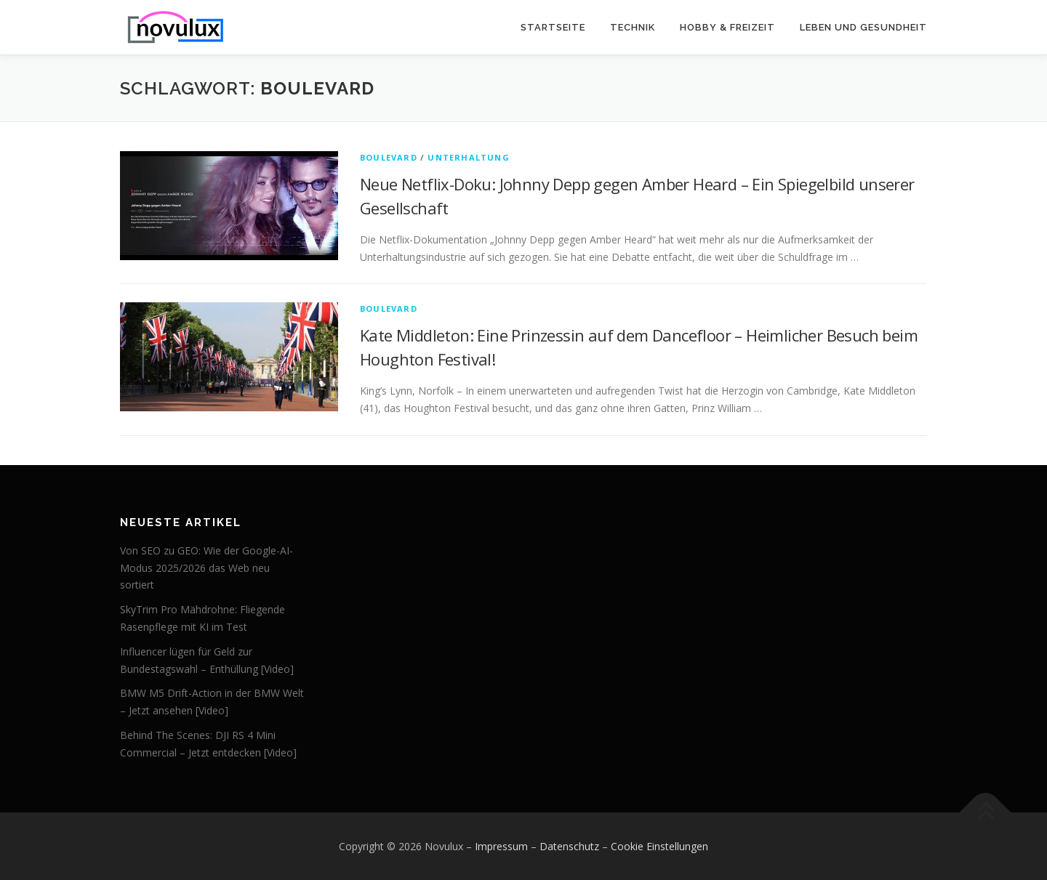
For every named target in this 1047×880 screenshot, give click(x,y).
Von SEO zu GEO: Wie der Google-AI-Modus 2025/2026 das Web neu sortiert (206, 568)
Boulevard (388, 157)
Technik (632, 27)
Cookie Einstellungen (659, 846)
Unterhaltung (468, 157)
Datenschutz (569, 846)
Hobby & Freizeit (727, 27)
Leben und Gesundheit (863, 27)
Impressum (501, 846)
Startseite (553, 27)
